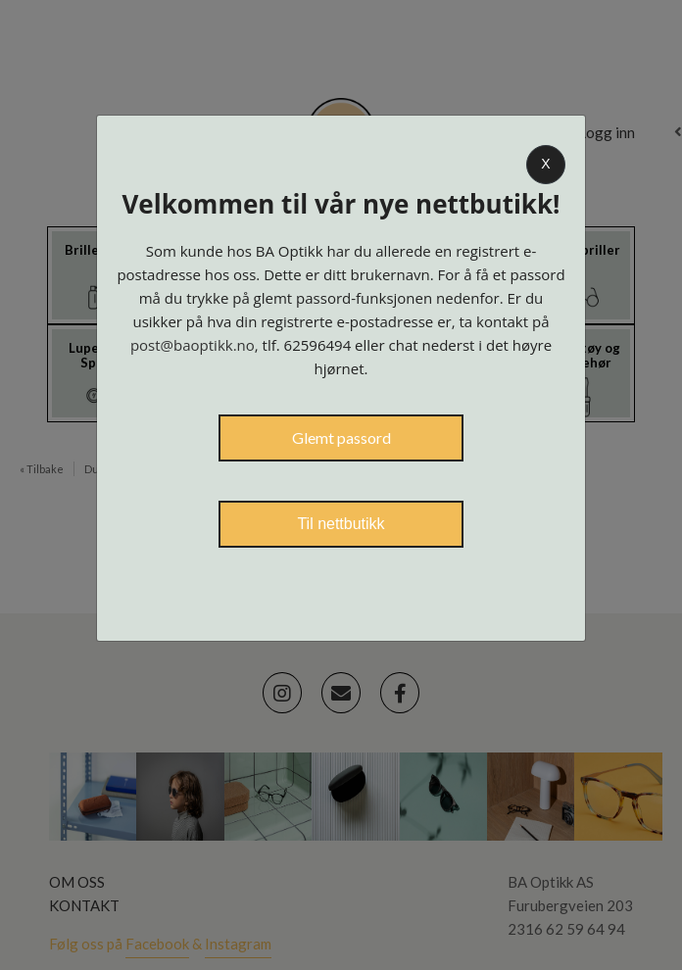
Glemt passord (341, 437)
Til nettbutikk (340, 523)
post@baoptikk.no (192, 345)
